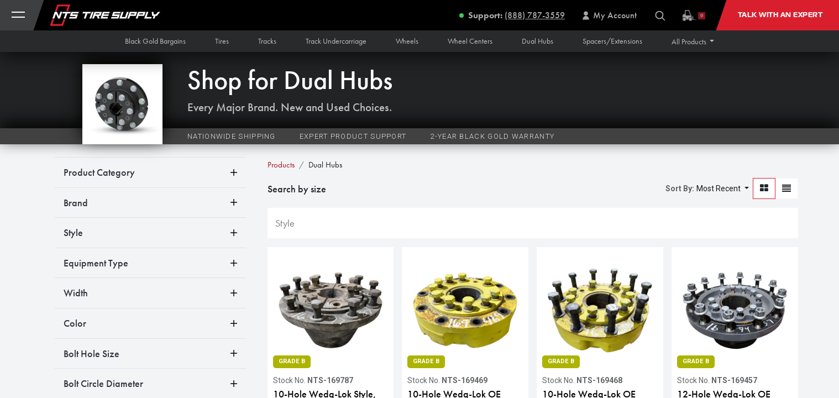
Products (281, 164)
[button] (693, 41)
